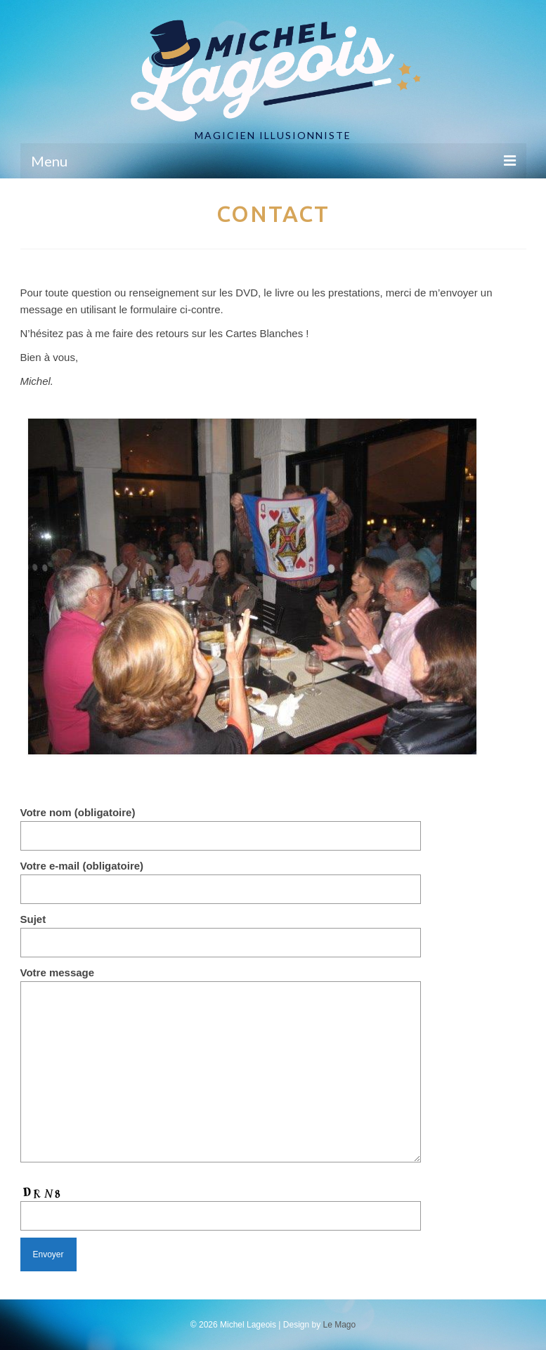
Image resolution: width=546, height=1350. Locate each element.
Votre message (220, 980)
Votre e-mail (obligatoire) (220, 877)
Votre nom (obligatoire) (220, 823)
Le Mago (339, 1325)
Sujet (220, 930)
